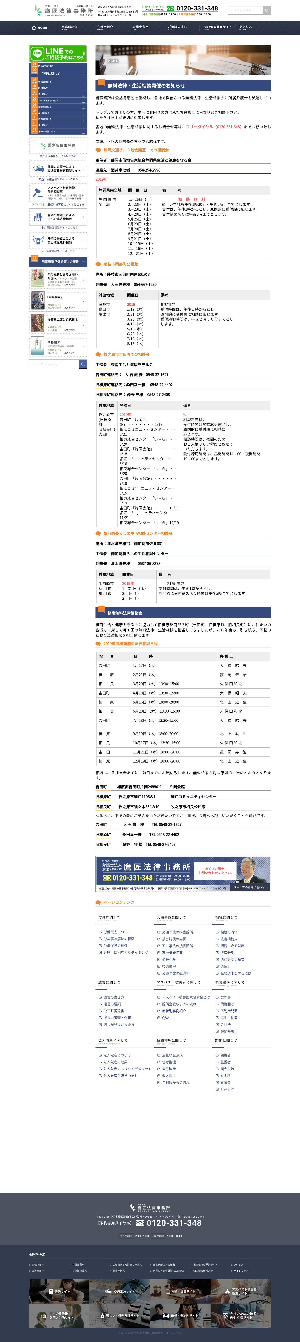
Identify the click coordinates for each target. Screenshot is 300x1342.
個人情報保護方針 (203, 1271)
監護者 (225, 1061)
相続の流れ (229, 931)
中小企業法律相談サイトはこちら (58, 266)
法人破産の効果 (116, 1061)
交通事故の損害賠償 (177, 931)
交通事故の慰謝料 (176, 973)
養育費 (225, 1082)
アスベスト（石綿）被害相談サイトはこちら (58, 243)
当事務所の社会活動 (164, 1264)
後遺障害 (169, 966)
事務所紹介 (76, 27)
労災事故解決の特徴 (119, 938)
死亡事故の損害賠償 (177, 945)
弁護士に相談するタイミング (126, 952)
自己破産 (169, 1068)
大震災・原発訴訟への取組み (169, 1271)
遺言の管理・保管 (117, 1017)
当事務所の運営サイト (218, 27)
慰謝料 (225, 1075)
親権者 (225, 1054)
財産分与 (227, 1089)
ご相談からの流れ (176, 1082)
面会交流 (227, 1068)
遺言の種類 (112, 1003)
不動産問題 (229, 1010)
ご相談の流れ (182, 27)
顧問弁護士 (229, 1031)
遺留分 (225, 966)
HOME (44, 29)
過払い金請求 (172, 1054)
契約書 (225, 997)
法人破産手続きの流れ (121, 1075)
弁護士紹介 (111, 27)
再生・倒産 (229, 1017)
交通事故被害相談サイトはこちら (58, 218)
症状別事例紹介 (174, 1010)
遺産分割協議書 (232, 959)
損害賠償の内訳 (174, 938)
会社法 (225, 1024)
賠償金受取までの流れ (179, 1003)
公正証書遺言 (114, 1010)
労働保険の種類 (116, 945)
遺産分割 (227, 952)
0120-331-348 (174, 1223)
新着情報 (116, 60)
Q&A (165, 1017)
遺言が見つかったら (119, 1024)
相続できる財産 (232, 945)
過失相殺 (169, 959)
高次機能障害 (172, 952)
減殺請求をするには (235, 973)
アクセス (253, 27)
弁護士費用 (147, 27)
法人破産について (117, 1054)
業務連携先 (119, 1271)
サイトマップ (241, 1271)
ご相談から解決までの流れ (127, 1264)
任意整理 (169, 1061)
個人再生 (169, 1075)
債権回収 (227, 1003)
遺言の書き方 (114, 997)
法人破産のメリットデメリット (128, 1068)
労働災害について (117, 931)
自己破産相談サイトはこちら (58, 290)
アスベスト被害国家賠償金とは (186, 997)
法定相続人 (229, 938)
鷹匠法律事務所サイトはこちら (58, 195)
